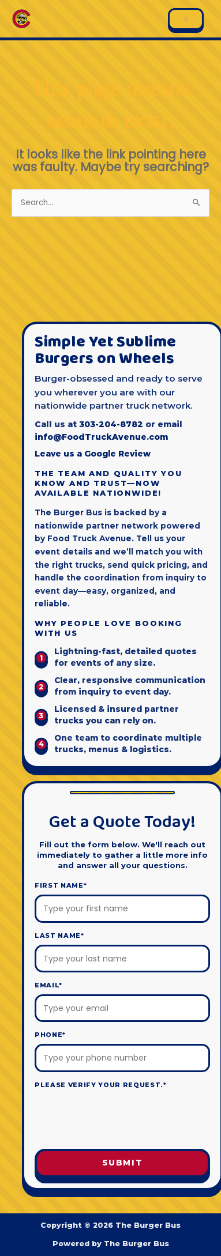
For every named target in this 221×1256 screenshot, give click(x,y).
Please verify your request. (101, 1085)
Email (48, 985)
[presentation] (122, 1120)
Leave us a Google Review (93, 453)
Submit (122, 1162)
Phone (50, 1035)
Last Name (59, 935)
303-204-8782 (111, 424)
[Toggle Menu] (186, 19)
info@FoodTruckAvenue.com (101, 437)
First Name (61, 885)
